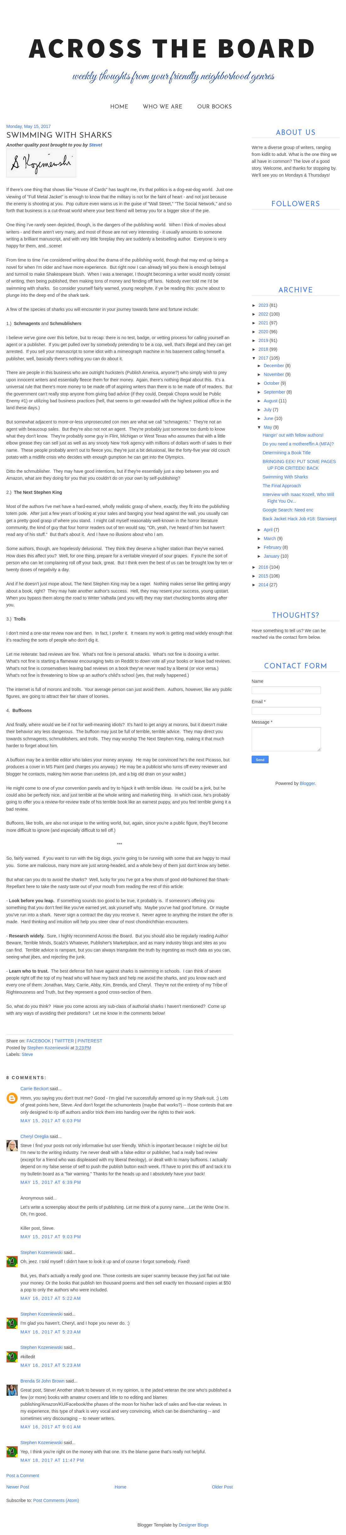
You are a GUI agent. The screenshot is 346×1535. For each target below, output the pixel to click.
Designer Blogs (194, 1524)
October (272, 383)
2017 (264, 358)
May (268, 427)
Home (119, 107)
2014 (264, 584)
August (271, 400)
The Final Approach (282, 485)
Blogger (307, 783)
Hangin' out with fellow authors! (293, 435)
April (269, 529)
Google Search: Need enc (288, 509)
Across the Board (173, 47)
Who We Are (162, 107)
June (269, 418)
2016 (264, 567)
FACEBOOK (39, 1040)
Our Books (214, 107)
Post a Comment (22, 1475)
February (273, 547)
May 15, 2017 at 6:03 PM (50, 1120)
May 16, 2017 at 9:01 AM (50, 1426)
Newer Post (17, 1486)
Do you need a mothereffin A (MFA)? (298, 443)
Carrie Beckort (34, 1088)
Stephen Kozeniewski (41, 1252)
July (268, 409)
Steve (27, 1054)
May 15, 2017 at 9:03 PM (50, 1236)
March (270, 538)
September (275, 392)
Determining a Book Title (287, 452)
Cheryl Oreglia (34, 1136)
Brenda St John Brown (42, 1380)
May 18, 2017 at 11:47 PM (52, 1460)
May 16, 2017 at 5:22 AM (50, 1298)
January (272, 556)
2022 (264, 314)
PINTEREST (89, 1040)
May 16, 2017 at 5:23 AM (50, 1331)
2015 (264, 575)
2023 (264, 305)
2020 (264, 331)
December (274, 365)
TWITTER (64, 1040)
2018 (264, 349)
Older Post (222, 1486)
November (274, 374)
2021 (264, 322)
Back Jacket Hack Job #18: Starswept (300, 518)
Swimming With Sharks (285, 476)
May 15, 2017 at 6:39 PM (50, 1182)
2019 (264, 340)
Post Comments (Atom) (56, 1500)
